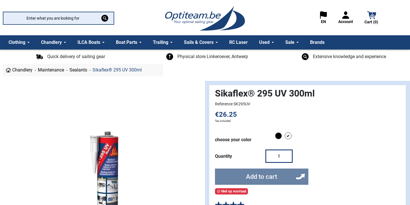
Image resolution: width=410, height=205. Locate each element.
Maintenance (51, 70)
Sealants (78, 70)
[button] (372, 18)
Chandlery (22, 70)
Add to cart (261, 176)
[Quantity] (279, 156)
